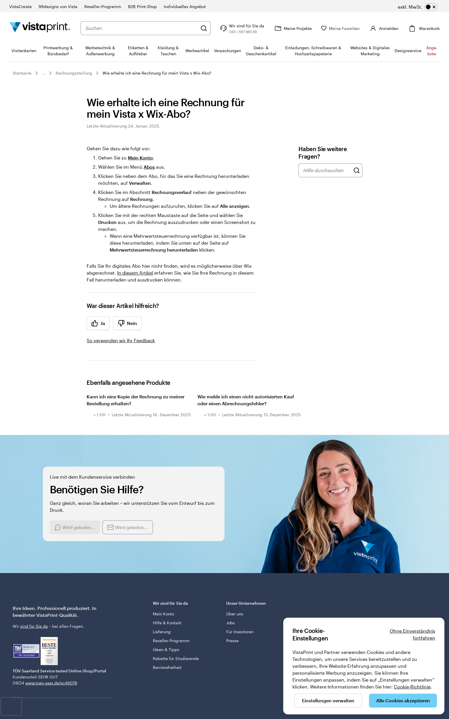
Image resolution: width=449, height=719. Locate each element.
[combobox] (145, 28)
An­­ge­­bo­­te (431, 50)
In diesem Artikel (135, 272)
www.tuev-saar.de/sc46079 (51, 682)
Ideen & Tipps (166, 649)
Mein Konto (140, 157)
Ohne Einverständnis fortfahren (412, 634)
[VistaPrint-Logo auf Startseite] (39, 28)
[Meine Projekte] (301, 28)
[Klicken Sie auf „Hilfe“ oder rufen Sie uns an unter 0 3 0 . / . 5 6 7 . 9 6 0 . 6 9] (250, 28)
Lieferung (162, 631)
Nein (127, 323)
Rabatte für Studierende (176, 658)
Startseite (22, 73)
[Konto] (387, 28)
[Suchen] (212, 28)
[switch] (417, 6)
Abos (149, 167)
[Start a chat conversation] (75, 527)
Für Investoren (239, 631)
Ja (98, 323)
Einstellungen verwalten (328, 700)
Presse (232, 640)
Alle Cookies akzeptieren (403, 700)
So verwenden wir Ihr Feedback (121, 340)
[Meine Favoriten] (348, 28)
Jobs (230, 622)
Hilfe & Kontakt (167, 622)
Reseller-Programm (171, 640)
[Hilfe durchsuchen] (356, 170)
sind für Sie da (34, 626)
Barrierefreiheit (167, 667)
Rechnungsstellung (74, 73)
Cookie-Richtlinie (412, 686)
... (43, 73)
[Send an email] (127, 527)
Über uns (234, 613)
